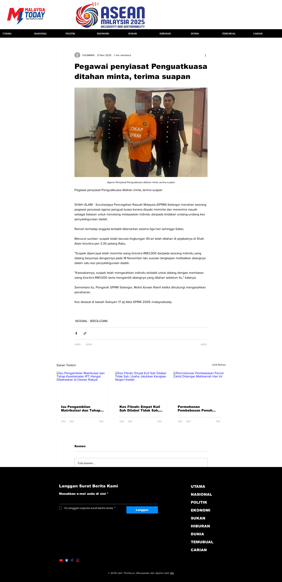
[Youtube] (61, 560)
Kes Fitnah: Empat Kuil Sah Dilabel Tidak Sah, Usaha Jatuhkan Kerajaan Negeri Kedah (140, 408)
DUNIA (197, 534)
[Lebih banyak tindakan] (205, 55)
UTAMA (198, 486)
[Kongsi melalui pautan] (85, 333)
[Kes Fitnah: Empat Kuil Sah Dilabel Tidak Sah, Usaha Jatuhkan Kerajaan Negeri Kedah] (141, 386)
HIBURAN (200, 526)
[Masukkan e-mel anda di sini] (107, 500)
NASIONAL (201, 494)
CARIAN (199, 550)
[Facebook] (67, 560)
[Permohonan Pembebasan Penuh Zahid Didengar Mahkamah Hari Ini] (199, 386)
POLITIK (199, 502)
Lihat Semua (219, 364)
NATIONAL (81, 320)
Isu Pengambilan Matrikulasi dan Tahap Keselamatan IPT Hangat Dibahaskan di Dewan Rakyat (80, 408)
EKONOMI (200, 510)
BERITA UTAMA (99, 320)
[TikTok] (72, 560)
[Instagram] (78, 560)
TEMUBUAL (202, 542)
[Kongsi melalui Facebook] (76, 333)
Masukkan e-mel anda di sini (83, 494)
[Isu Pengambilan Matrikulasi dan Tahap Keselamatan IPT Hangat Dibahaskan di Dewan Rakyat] (83, 386)
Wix (172, 573)
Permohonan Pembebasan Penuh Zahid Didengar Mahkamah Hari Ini (195, 408)
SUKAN (198, 518)
